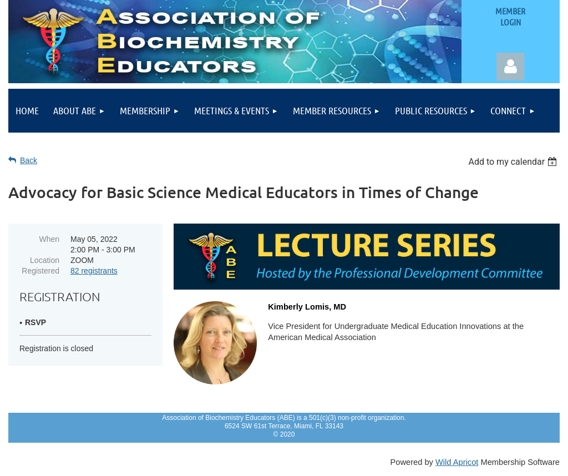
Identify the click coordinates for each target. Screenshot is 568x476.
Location (44, 260)
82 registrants (94, 270)
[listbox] (514, 162)
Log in (510, 66)
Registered (40, 270)
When (49, 239)
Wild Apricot (456, 462)
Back (28, 160)
